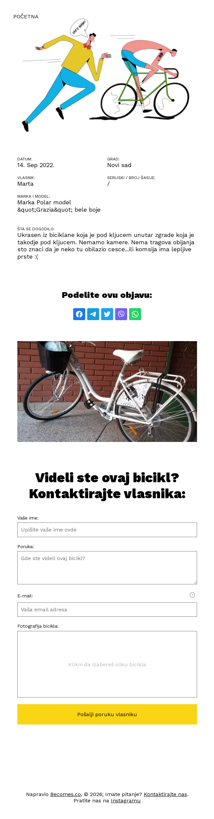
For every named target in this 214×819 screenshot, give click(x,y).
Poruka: (25, 546)
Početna (26, 16)
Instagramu (126, 800)
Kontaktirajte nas (165, 794)
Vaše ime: (28, 517)
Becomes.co (65, 794)
